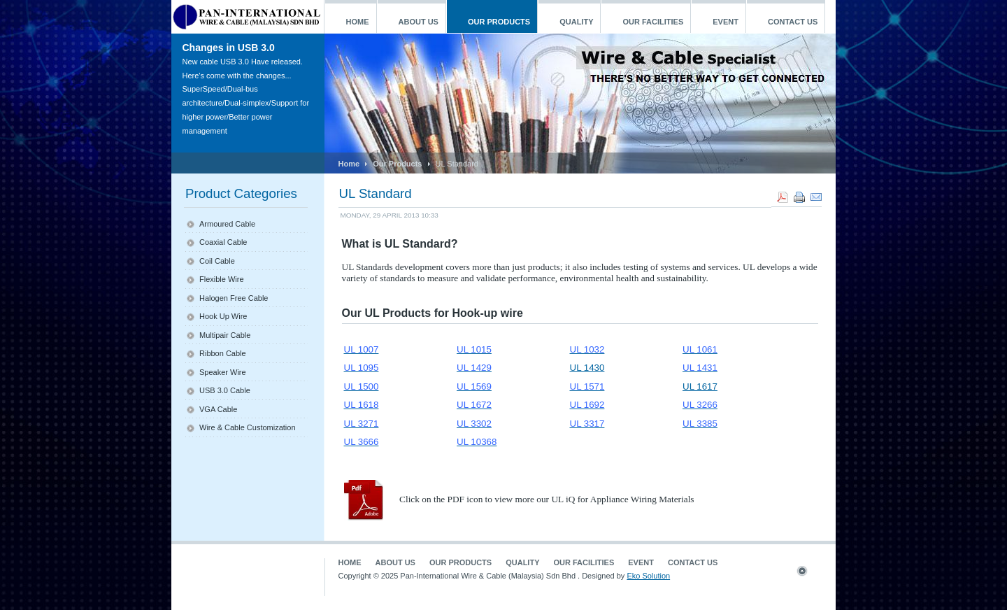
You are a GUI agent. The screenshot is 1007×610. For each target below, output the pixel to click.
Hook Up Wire (223, 316)
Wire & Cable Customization (247, 427)
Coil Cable (217, 261)
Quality (522, 562)
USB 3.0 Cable (224, 390)
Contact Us (692, 562)
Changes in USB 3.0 (229, 47)
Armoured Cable (227, 224)
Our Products (397, 163)
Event (641, 562)
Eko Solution (648, 576)
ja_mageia (247, 17)
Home (349, 163)
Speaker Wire (222, 372)
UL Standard (375, 193)
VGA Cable (218, 409)
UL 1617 (700, 386)
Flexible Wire (221, 279)
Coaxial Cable (223, 242)
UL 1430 (587, 367)
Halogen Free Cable (233, 298)
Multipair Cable (224, 335)
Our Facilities (583, 562)
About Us (395, 562)
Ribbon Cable (222, 353)
